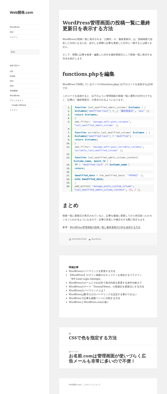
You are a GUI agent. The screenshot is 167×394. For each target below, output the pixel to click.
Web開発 (14, 90)
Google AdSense (19, 105)
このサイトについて (91, 384)
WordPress (15, 27)
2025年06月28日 (79, 239)
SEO (12, 32)
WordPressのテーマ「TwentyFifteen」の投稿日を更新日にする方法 (106, 286)
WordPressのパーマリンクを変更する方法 (92, 271)
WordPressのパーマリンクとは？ (87, 290)
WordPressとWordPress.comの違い (89, 302)
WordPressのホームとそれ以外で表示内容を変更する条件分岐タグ (105, 282)
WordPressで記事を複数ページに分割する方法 (94, 298)
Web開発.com (21, 12)
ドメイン (14, 37)
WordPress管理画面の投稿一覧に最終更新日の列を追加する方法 (105, 227)
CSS (11, 71)
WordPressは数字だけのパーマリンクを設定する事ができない (103, 294)
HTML (12, 76)
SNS (12, 85)
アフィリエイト (16, 100)
